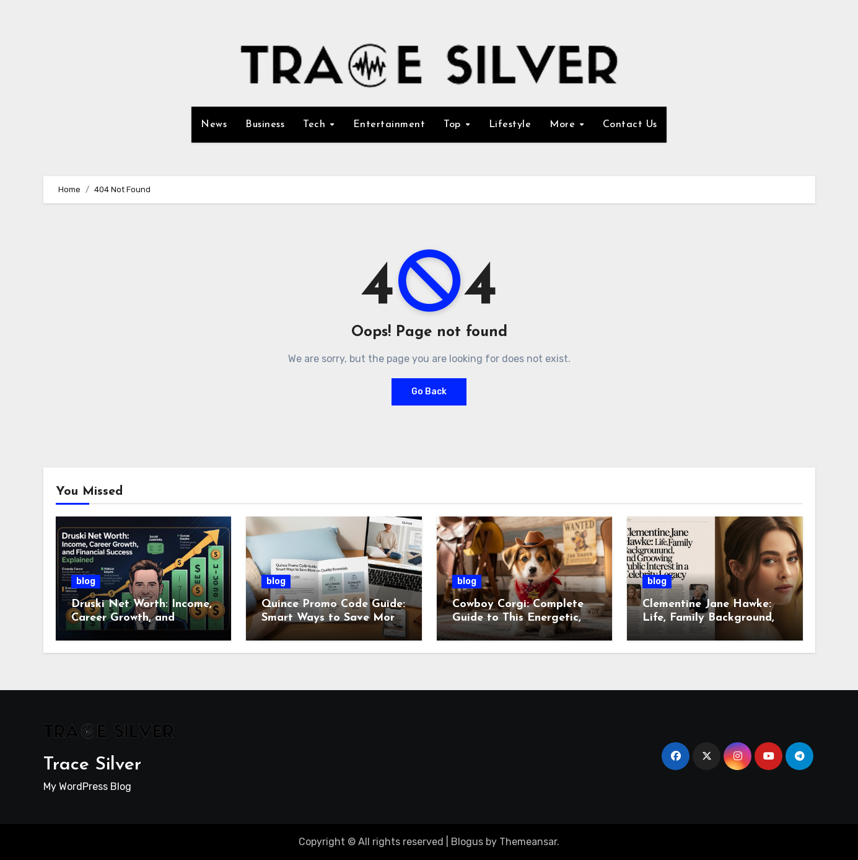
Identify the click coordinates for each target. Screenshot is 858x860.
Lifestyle (510, 125)
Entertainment (389, 125)
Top (454, 125)
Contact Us (630, 125)
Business (264, 125)
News (214, 125)
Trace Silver (92, 764)
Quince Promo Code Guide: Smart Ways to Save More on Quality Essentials (333, 617)
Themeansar (528, 842)
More (564, 125)
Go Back (429, 391)
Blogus (467, 842)
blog (85, 581)
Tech (316, 125)
